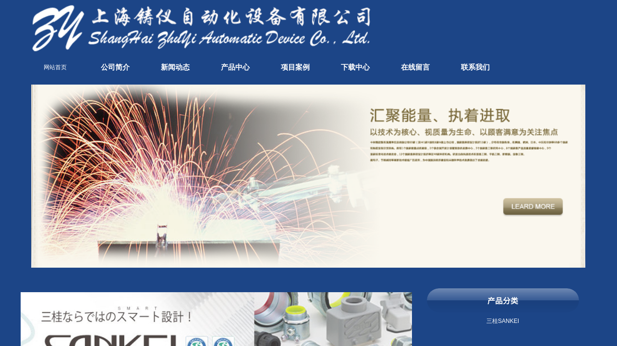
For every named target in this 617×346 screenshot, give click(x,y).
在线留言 (415, 67)
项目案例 (295, 67)
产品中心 (235, 67)
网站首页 (55, 67)
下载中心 (355, 67)
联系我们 (475, 67)
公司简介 (115, 67)
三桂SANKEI (502, 321)
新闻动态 (175, 67)
